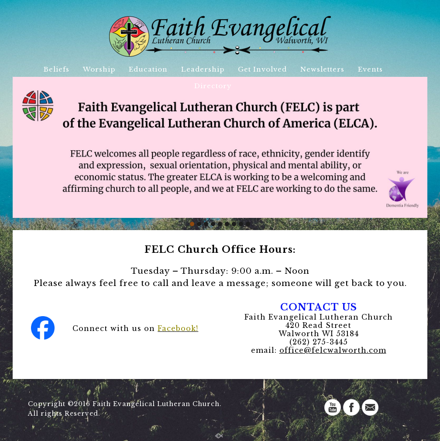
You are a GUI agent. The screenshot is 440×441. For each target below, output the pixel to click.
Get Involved (262, 69)
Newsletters (322, 69)
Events (370, 69)
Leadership (202, 69)
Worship (99, 69)
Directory (213, 86)
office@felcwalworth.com (332, 350)
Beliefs (56, 69)
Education (148, 69)
